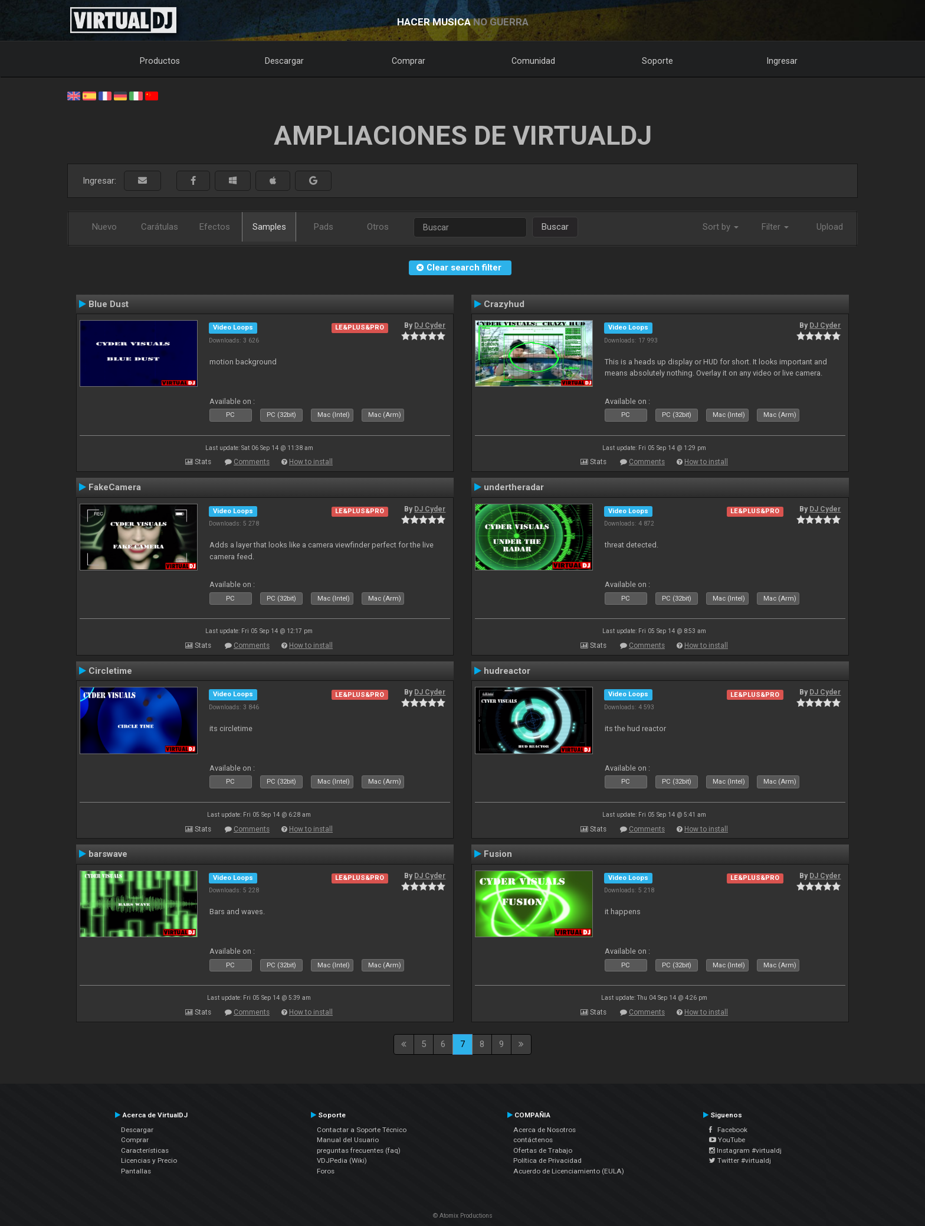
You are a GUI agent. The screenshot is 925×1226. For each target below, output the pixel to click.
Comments (252, 462)
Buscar (555, 226)
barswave (107, 854)
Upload (829, 226)
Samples (269, 226)
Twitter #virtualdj (740, 1160)
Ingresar (782, 61)
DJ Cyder (429, 325)
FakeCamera (114, 487)
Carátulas (159, 226)
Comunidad (533, 61)
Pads (323, 226)
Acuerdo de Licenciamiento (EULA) (568, 1171)
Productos (160, 61)
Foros (325, 1171)
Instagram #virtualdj (745, 1150)
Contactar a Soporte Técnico (361, 1130)
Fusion (498, 854)
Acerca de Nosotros (544, 1130)
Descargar (284, 61)
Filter (775, 226)
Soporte (657, 61)
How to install (311, 462)
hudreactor (507, 671)
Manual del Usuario (348, 1140)
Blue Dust (108, 304)
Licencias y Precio (149, 1160)
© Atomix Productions (463, 1216)
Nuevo (104, 226)
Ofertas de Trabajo (542, 1150)
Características (145, 1150)
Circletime (110, 671)
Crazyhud (504, 304)
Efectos (214, 226)
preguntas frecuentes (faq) (359, 1150)
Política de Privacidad (547, 1160)
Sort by (721, 226)
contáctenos (533, 1140)
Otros (378, 226)
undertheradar (514, 487)
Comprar (408, 61)
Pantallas (136, 1171)
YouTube (727, 1140)
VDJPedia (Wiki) (342, 1160)
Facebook (728, 1130)
